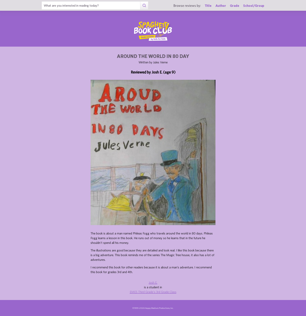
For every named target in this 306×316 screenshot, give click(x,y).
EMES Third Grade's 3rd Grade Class (153, 292)
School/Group (253, 6)
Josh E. (153, 282)
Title (208, 6)
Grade (234, 6)
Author (220, 6)
